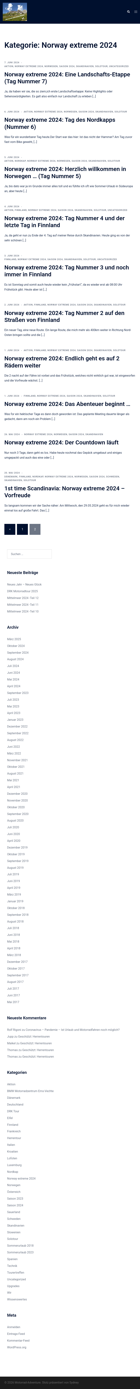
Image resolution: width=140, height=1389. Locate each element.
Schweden (112, 476)
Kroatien (12, 1151)
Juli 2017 (13, 988)
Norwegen (51, 66)
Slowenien (13, 1232)
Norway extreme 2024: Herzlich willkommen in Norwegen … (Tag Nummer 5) (65, 172)
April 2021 (13, 787)
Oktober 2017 (16, 968)
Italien (11, 1145)
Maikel (11, 1043)
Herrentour (14, 1138)
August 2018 (15, 921)
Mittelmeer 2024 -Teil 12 (22, 598)
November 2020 (17, 800)
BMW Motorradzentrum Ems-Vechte (30, 1091)
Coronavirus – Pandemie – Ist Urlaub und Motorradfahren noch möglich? (73, 1030)
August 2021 (15, 773)
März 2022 (14, 753)
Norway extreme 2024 (29, 66)
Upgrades (13, 1286)
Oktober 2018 (16, 908)
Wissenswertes (17, 1299)
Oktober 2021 (16, 767)
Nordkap (20, 161)
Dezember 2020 (17, 793)
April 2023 (13, 713)
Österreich (13, 1192)
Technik (12, 1266)
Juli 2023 (13, 699)
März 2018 (14, 955)
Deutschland (15, 1104)
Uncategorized (119, 66)
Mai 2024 (13, 679)
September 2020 (18, 814)
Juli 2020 (13, 827)
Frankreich (14, 1131)
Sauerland (13, 1212)
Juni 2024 (13, 672)
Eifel (10, 1118)
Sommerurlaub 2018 (20, 1245)
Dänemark (11, 476)
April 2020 (13, 841)
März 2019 (14, 894)
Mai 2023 (13, 706)
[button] (128, 11)
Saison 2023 (15, 1198)
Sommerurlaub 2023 (20, 1252)
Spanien (12, 1259)
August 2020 (15, 820)
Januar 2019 (15, 901)
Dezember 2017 (17, 962)
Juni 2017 (13, 995)
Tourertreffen (15, 1272)
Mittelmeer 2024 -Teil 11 (22, 604)
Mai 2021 (13, 780)
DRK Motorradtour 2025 (22, 591)
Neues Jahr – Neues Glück (24, 584)
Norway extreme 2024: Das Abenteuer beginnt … (67, 403)
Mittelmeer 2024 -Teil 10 (22, 611)
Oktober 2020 (16, 807)
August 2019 (15, 867)
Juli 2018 (13, 928)
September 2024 (18, 652)
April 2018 (13, 948)
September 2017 (18, 975)
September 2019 (18, 861)
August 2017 (15, 982)
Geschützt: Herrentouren (34, 1036)
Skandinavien (85, 66)
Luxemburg (14, 1165)
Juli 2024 (13, 666)
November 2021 (17, 760)
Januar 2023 (15, 719)
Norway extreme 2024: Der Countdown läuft (61, 442)
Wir (9, 1292)
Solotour (101, 66)
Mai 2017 (13, 1002)
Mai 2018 (13, 941)
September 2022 (18, 733)
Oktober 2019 (16, 854)
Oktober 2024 (16, 646)
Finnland (21, 210)
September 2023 (18, 693)
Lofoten (12, 1158)
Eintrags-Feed (16, 1334)
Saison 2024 (67, 66)
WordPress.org (16, 1347)
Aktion (8, 66)
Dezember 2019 (17, 847)
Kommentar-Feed (18, 1340)
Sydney (74, 1382)
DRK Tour (13, 1111)
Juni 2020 (13, 834)
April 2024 (13, 686)
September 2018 (18, 915)
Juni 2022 (13, 746)
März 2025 (14, 639)
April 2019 (13, 888)
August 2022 (15, 740)
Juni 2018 (13, 935)
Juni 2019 (13, 881)
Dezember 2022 (17, 726)
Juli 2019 (13, 874)
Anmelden (13, 1327)
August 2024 (15, 659)
